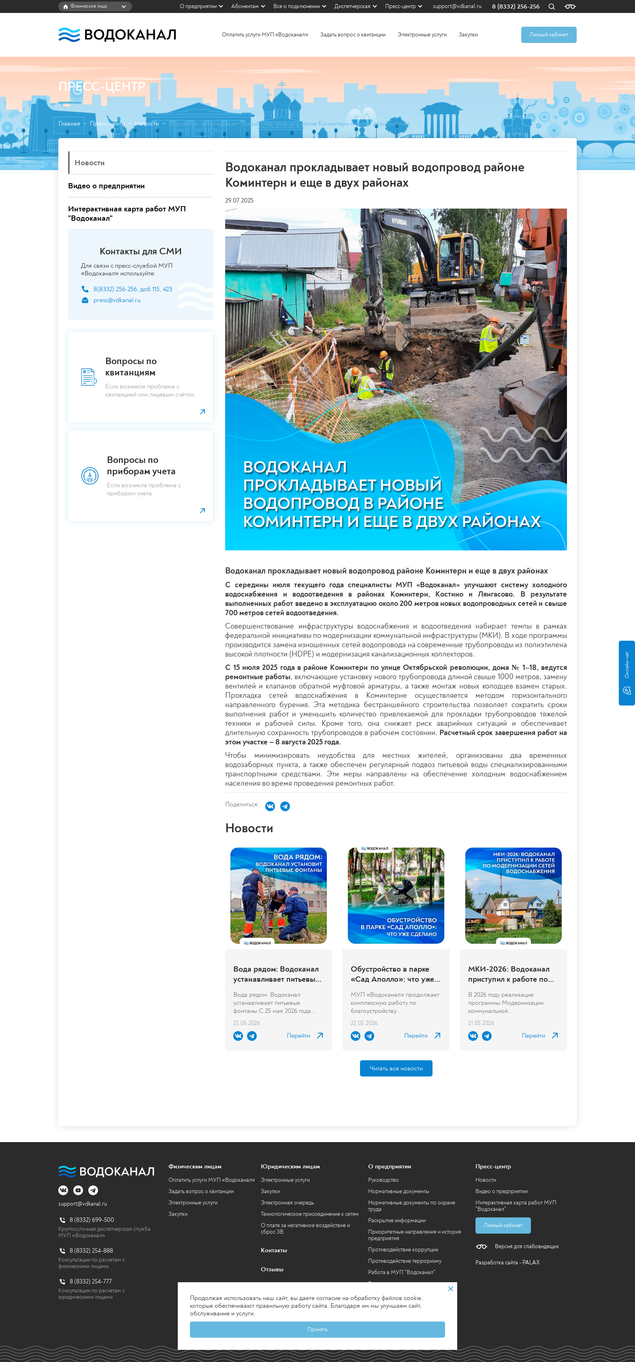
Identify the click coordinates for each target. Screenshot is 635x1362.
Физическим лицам (195, 1166)
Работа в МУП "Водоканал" (401, 1272)
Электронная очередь (287, 1202)
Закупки (468, 34)
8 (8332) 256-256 (516, 7)
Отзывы (272, 1269)
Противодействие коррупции (403, 1249)
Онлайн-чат (627, 673)
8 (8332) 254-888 (91, 1251)
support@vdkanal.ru (457, 6)
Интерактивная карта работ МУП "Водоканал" (515, 1206)
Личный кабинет (548, 34)
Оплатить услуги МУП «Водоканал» (265, 34)
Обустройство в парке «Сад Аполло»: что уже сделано (392, 974)
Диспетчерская (353, 6)
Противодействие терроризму (404, 1261)
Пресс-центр (400, 6)
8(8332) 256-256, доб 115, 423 (133, 289)
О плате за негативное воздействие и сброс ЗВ (305, 1228)
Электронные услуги (422, 34)
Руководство (383, 1180)
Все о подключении (296, 6)
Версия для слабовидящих (527, 1246)
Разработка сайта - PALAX (507, 1262)
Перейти (298, 1036)
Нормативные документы (398, 1191)
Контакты (274, 1250)
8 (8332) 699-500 (92, 1220)
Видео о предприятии (501, 1191)
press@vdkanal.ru (117, 300)
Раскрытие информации (397, 1220)
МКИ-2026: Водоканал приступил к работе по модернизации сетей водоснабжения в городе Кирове (512, 974)
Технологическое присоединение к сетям (310, 1214)
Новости (147, 124)
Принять (317, 1329)
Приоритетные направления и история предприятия (414, 1235)
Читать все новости (396, 1068)
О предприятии (198, 6)
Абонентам (245, 6)
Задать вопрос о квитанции (353, 34)
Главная (69, 124)
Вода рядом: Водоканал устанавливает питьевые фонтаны (276, 974)
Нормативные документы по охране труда (411, 1206)
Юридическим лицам (290, 1166)
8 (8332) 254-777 (91, 1281)
